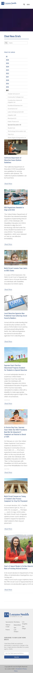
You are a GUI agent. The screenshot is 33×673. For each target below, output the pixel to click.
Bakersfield (17, 625)
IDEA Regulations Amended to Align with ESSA (14, 208)
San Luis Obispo (16, 629)
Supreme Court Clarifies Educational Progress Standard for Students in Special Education (15, 367)
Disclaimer (19, 669)
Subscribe (16, 657)
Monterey (17, 622)
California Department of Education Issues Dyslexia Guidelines (12, 160)
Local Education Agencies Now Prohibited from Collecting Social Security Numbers (15, 315)
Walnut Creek (8, 626)
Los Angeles (24, 623)
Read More (8, 183)
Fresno (8, 629)
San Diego (24, 627)
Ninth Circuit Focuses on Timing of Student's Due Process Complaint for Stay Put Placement (16, 498)
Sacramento (9, 622)
